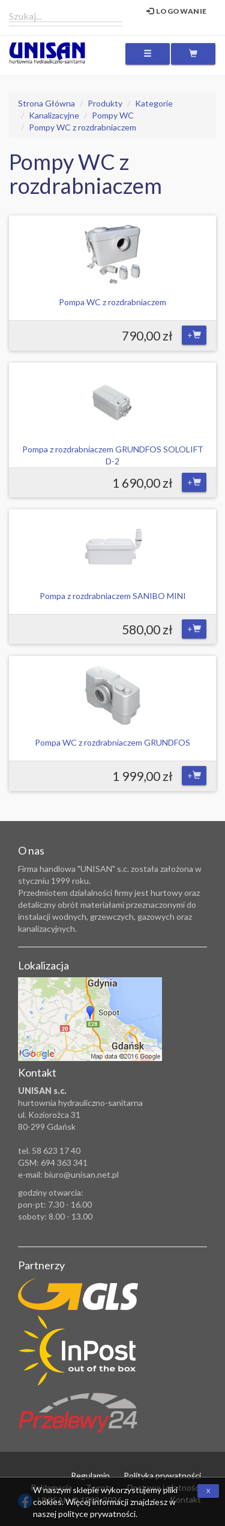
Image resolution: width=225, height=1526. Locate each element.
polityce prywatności (97, 1514)
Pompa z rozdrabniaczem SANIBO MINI (113, 596)
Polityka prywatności (162, 1475)
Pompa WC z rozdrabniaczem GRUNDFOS (112, 742)
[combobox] (65, 15)
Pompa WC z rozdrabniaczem (112, 302)
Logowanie (176, 11)
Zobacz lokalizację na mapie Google (90, 1019)
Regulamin (90, 1475)
